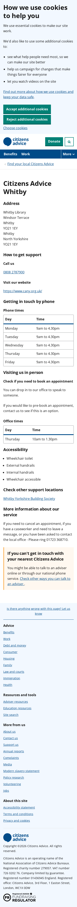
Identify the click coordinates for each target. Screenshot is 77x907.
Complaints (11, 758)
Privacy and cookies (16, 820)
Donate (54, 141)
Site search (10, 715)
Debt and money (14, 645)
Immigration (11, 678)
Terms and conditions (18, 814)
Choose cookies (15, 128)
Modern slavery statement (21, 771)
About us (9, 731)
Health (7, 685)
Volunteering (12, 784)
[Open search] (69, 141)
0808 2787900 (13, 272)
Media (7, 764)
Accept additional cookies (27, 109)
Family (7, 665)
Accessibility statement (19, 807)
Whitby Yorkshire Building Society (29, 498)
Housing (9, 658)
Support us (10, 745)
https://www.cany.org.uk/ (22, 291)
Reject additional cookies (27, 119)
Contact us (10, 738)
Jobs (6, 791)
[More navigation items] (69, 154)
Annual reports (13, 751)
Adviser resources (15, 702)
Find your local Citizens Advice (30, 164)
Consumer (10, 652)
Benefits (10, 154)
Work (25, 154)
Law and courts (13, 672)
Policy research (13, 777)
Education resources (17, 708)
